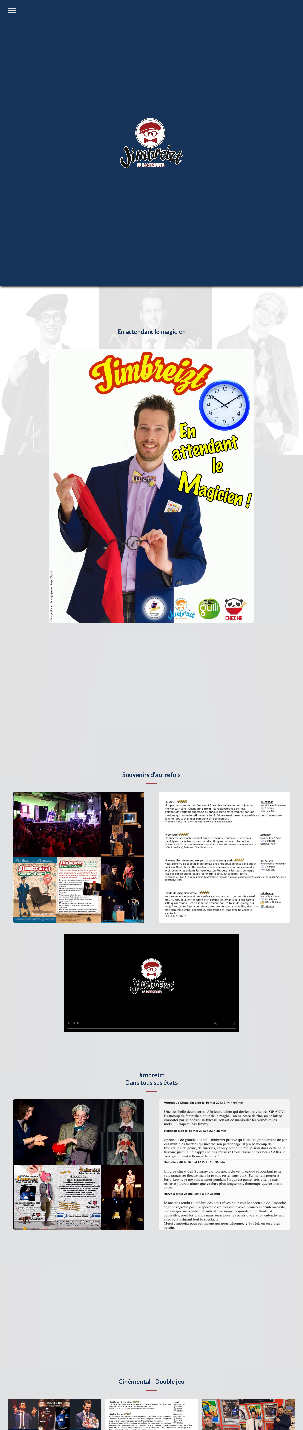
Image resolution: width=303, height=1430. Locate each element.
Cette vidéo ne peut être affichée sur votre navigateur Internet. (151, 983)
